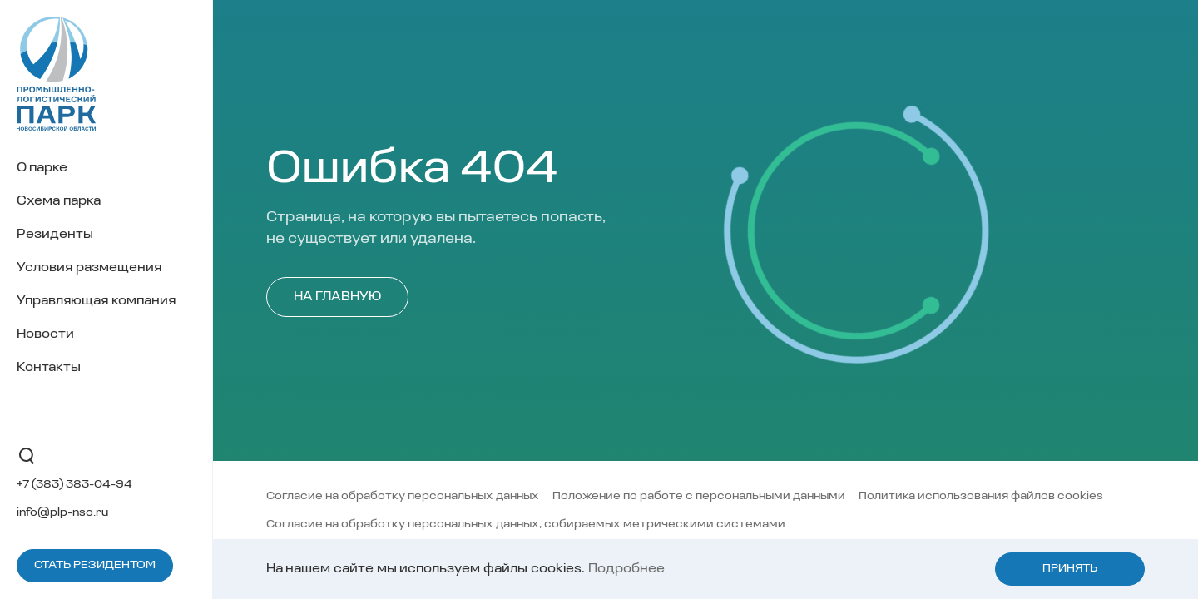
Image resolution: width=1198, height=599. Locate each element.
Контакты (49, 367)
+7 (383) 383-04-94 (74, 484)
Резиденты (55, 234)
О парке (42, 168)
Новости (45, 334)
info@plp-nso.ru (62, 513)
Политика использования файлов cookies (981, 496)
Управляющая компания (96, 301)
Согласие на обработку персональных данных (402, 496)
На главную (337, 297)
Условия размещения (89, 268)
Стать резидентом (95, 565)
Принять (1069, 568)
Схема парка (59, 201)
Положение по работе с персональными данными (698, 496)
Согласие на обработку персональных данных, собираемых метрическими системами (525, 524)
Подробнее (626, 569)
